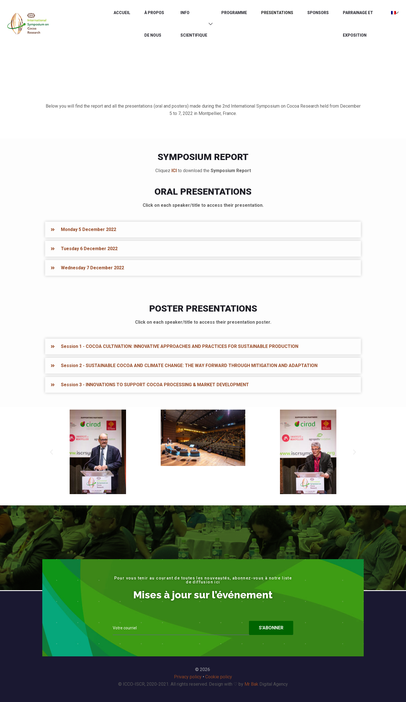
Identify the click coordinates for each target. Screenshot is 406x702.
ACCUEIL (122, 12)
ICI (174, 170)
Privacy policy (188, 676)
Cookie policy (218, 676)
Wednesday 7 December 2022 (92, 267)
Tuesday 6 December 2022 (89, 248)
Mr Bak (251, 684)
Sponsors (318, 12)
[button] (203, 229)
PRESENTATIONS (277, 12)
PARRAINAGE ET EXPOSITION (358, 23)
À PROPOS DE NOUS (154, 23)
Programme (234, 12)
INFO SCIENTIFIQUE (193, 23)
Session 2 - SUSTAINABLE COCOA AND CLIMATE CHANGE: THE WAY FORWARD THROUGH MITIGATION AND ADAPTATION (189, 365)
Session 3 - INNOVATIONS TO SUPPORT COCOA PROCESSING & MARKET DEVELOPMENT (155, 384)
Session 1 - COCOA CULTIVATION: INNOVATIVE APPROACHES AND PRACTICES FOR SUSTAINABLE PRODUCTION (179, 346)
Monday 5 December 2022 (88, 229)
